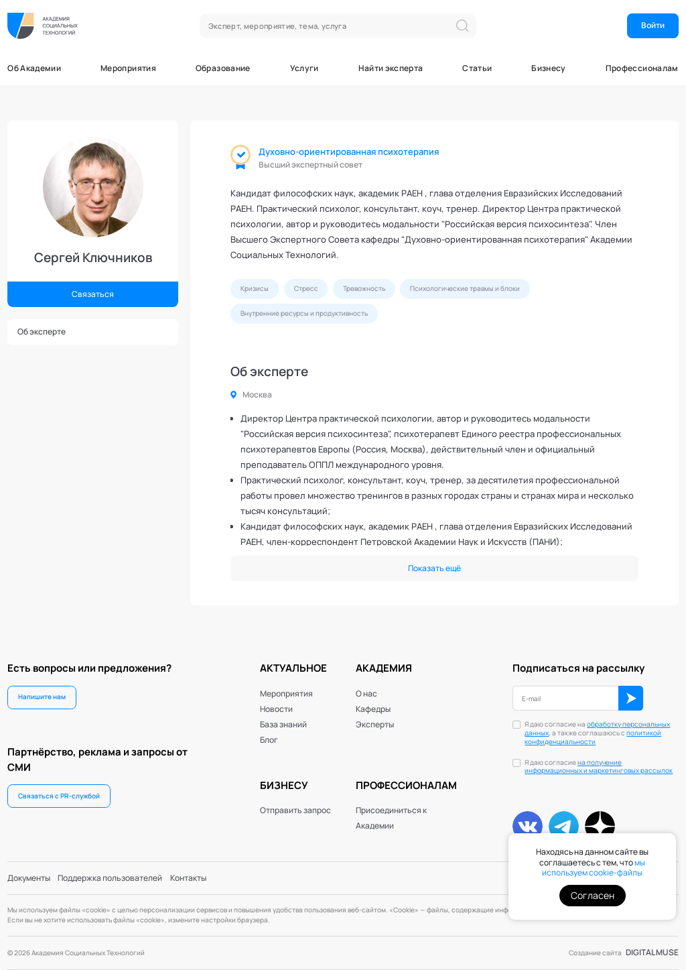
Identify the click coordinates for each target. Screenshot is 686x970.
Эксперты (375, 724)
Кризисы (255, 288)
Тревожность (364, 288)
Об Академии (34, 68)
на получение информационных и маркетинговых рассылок (599, 767)
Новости (276, 709)
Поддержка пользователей (110, 878)
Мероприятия (128, 68)
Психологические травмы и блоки (465, 288)
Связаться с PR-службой (59, 795)
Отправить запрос (295, 810)
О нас (366, 693)
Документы (28, 878)
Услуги (304, 68)
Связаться (93, 294)
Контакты (188, 878)
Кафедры (373, 709)
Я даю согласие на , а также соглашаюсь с (597, 733)
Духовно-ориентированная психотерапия (349, 151)
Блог (269, 739)
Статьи (477, 68)
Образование (223, 68)
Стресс (306, 288)
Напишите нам (42, 696)
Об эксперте (41, 331)
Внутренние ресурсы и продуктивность (304, 313)
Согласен (592, 895)
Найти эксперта (390, 68)
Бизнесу (548, 68)
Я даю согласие (599, 767)
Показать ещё (434, 568)
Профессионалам (642, 68)
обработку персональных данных (597, 728)
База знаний (283, 724)
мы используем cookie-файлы (593, 868)
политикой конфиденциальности (593, 737)
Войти (653, 25)
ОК (630, 698)
